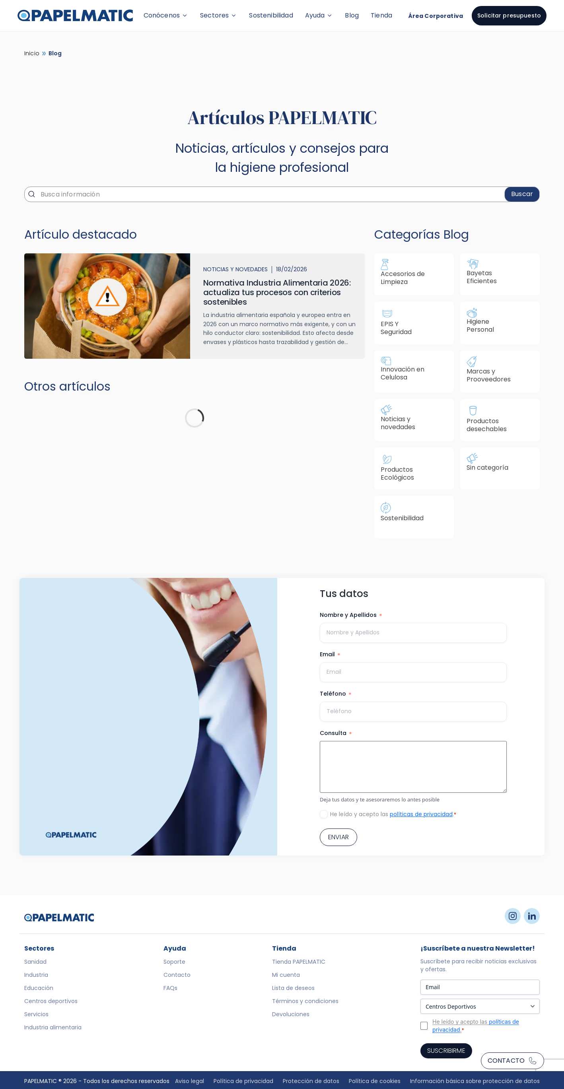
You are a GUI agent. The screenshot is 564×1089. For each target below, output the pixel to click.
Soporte (174, 962)
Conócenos (166, 15)
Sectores (218, 15)
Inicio (31, 53)
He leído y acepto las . (393, 814)
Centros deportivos (51, 1001)
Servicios (36, 1014)
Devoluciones (290, 1014)
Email (330, 654)
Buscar (522, 193)
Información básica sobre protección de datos (475, 1081)
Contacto (512, 1061)
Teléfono (336, 694)
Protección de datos (311, 1081)
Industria (36, 975)
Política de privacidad (243, 1081)
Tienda (381, 15)
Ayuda (319, 15)
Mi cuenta (286, 975)
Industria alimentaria (53, 1027)
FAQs (170, 988)
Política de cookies (375, 1081)
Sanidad (35, 962)
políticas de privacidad (421, 814)
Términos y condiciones (305, 1001)
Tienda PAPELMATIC (298, 962)
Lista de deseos (293, 988)
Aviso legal (189, 1081)
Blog (352, 15)
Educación (38, 988)
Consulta (336, 733)
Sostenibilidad (271, 15)
